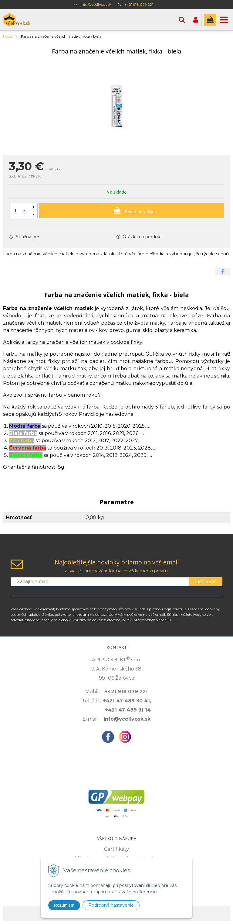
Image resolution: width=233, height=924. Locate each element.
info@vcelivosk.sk (96, 4)
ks (23, 211)
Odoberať (205, 581)
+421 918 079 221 (138, 4)
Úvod (7, 36)
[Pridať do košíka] (131, 210)
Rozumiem (64, 905)
